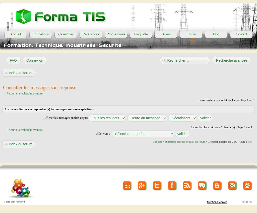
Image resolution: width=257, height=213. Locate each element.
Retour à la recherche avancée (25, 93)
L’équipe (157, 141)
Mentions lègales (217, 201)
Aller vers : (103, 133)
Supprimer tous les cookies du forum (185, 141)
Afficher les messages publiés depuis (84, 118)
